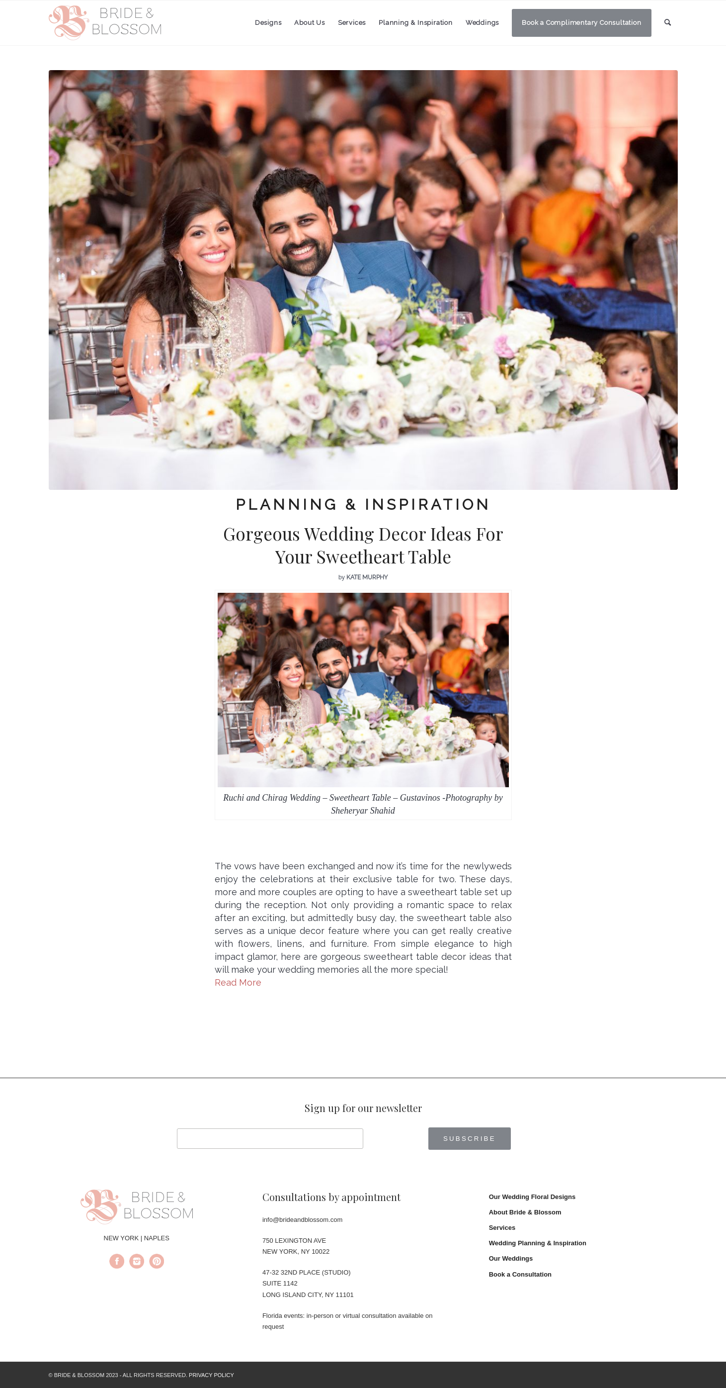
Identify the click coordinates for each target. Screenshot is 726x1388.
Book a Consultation (520, 1274)
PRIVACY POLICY (211, 1375)
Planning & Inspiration (363, 504)
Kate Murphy (367, 577)
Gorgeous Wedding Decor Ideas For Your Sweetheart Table (363, 545)
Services (502, 1227)
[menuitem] (268, 23)
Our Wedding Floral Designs (532, 1197)
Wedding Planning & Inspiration (537, 1243)
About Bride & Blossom (525, 1212)
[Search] (668, 22)
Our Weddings (511, 1258)
